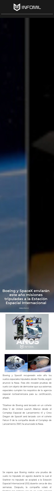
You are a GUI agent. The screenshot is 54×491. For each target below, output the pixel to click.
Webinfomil (24, 308)
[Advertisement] (27, 451)
